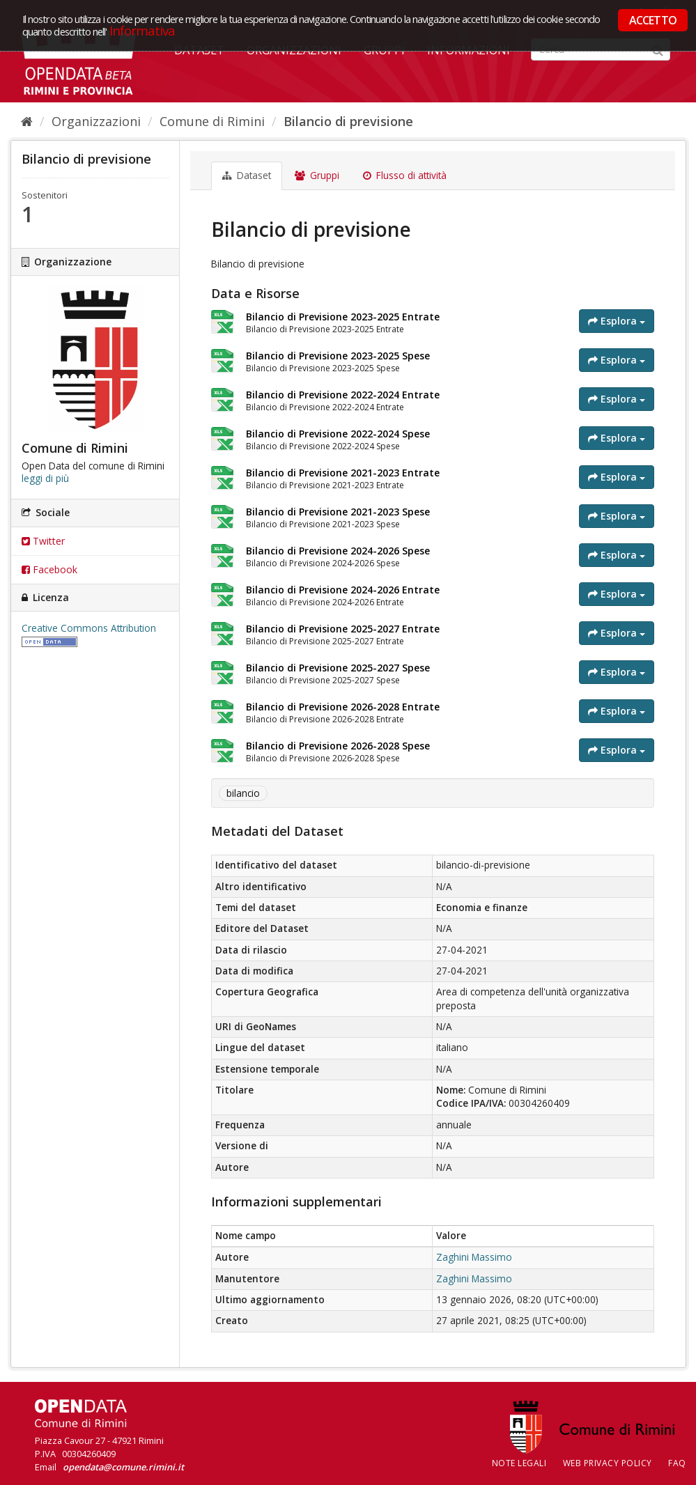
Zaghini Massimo (474, 1257)
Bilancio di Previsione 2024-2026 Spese (338, 550)
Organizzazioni (96, 121)
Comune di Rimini (212, 121)
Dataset (246, 175)
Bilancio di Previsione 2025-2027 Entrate (343, 628)
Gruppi (317, 175)
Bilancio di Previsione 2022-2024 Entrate (343, 394)
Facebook (49, 569)
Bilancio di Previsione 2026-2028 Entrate (343, 706)
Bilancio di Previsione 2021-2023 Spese (338, 511)
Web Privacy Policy (607, 1463)
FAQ (677, 1463)
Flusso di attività (405, 175)
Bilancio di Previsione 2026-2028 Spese (338, 745)
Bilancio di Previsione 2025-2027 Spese (338, 667)
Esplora (616, 320)
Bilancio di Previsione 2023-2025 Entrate (343, 316)
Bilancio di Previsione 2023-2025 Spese (338, 355)
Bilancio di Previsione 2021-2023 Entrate (343, 472)
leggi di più (45, 478)
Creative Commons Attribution (89, 628)
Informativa (142, 30)
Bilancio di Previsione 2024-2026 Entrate (343, 589)
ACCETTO (652, 20)
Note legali (519, 1463)
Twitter (43, 540)
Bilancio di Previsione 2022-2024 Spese (338, 433)
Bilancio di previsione (348, 121)
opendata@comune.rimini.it (123, 1467)
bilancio (243, 793)
